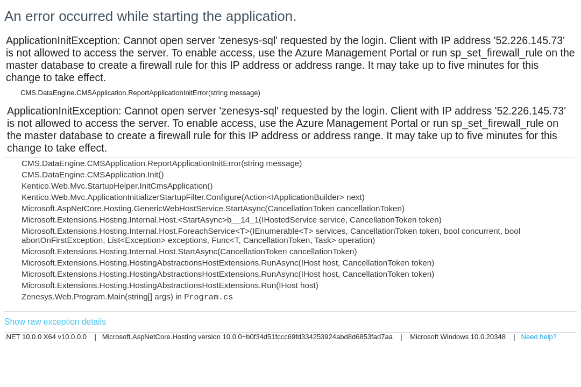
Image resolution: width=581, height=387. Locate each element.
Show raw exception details (55, 321)
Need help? (539, 337)
